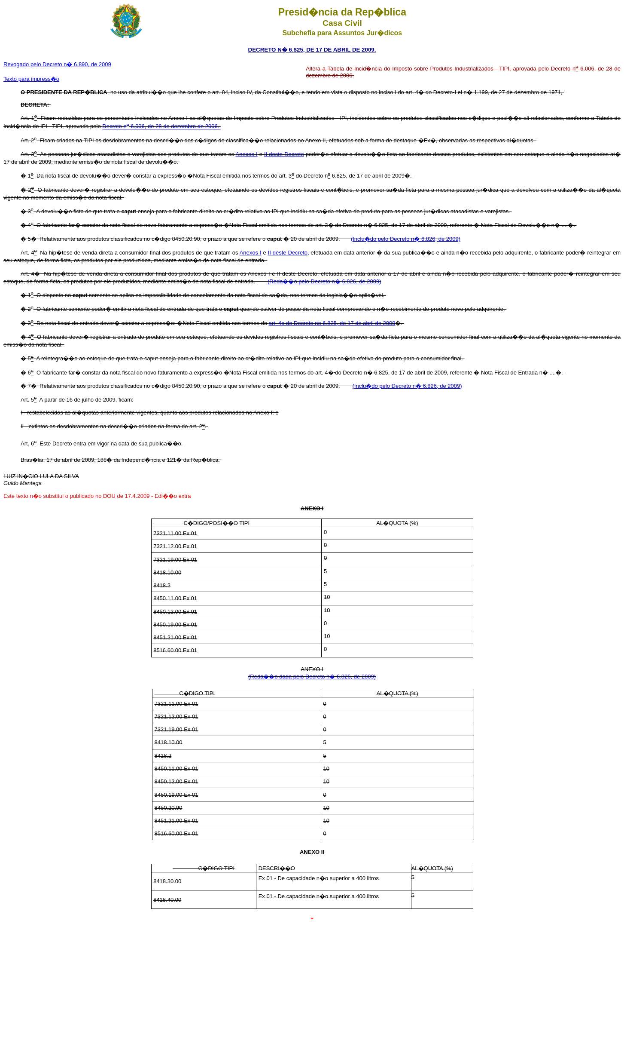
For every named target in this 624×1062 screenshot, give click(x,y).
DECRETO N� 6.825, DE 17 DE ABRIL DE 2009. (312, 49)
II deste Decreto (284, 154)
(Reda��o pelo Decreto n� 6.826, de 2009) (324, 281)
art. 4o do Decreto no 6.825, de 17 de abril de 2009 (332, 323)
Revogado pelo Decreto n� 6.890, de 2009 (57, 64)
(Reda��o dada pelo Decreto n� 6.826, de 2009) (312, 676)
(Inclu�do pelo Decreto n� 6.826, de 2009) (405, 239)
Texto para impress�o (31, 79)
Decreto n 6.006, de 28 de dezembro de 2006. (161, 126)
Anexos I (247, 154)
